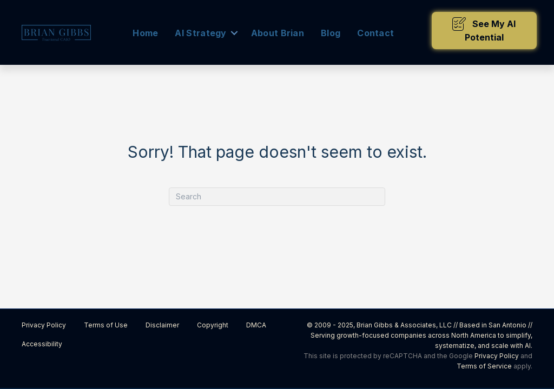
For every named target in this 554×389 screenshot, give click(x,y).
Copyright (212, 325)
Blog (330, 33)
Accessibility (42, 344)
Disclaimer (162, 325)
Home (145, 33)
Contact (375, 33)
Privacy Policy (44, 325)
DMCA (256, 325)
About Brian (277, 33)
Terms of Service (484, 366)
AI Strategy (200, 33)
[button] (484, 30)
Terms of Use (106, 325)
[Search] (277, 196)
